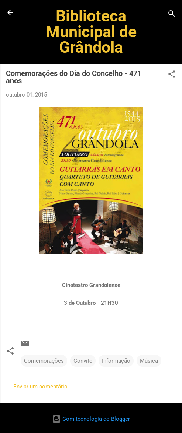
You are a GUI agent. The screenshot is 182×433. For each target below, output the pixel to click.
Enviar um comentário (40, 386)
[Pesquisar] (171, 15)
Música (149, 360)
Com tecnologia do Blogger (91, 419)
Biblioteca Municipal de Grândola (91, 31)
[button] (171, 75)
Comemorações (44, 360)
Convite (82, 360)
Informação (116, 360)
